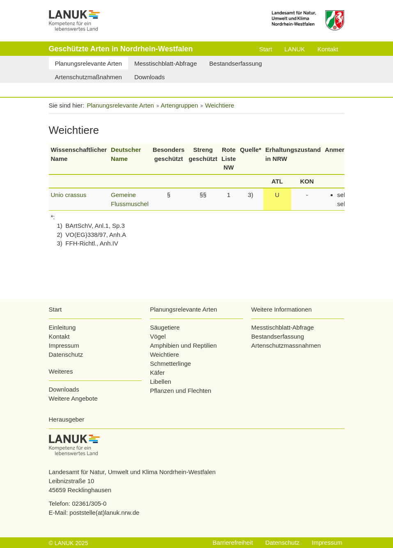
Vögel (157, 336)
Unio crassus (69, 194)
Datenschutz (66, 354)
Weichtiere (164, 354)
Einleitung (62, 327)
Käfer (157, 372)
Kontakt (59, 336)
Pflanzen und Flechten (180, 390)
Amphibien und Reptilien (183, 345)
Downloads (64, 389)
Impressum (64, 345)
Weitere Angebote (73, 398)
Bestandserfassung (277, 336)
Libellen (160, 381)
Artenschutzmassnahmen (286, 345)
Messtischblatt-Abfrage (282, 327)
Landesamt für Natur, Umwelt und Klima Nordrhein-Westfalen (132, 471)
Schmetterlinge (170, 363)
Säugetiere (165, 327)
